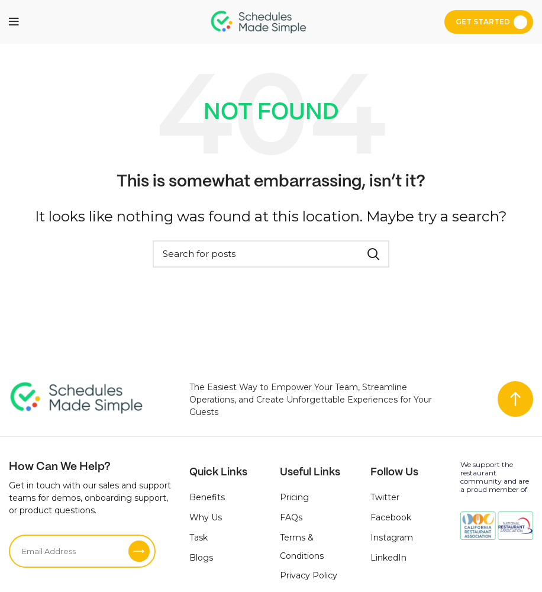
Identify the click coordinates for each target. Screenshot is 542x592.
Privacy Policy (308, 575)
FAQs (291, 517)
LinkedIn (388, 557)
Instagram (391, 537)
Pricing (294, 497)
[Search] (271, 254)
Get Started (483, 21)
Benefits (207, 497)
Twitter (384, 497)
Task (198, 537)
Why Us (205, 517)
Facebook (390, 517)
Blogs (201, 557)
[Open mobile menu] (14, 22)
